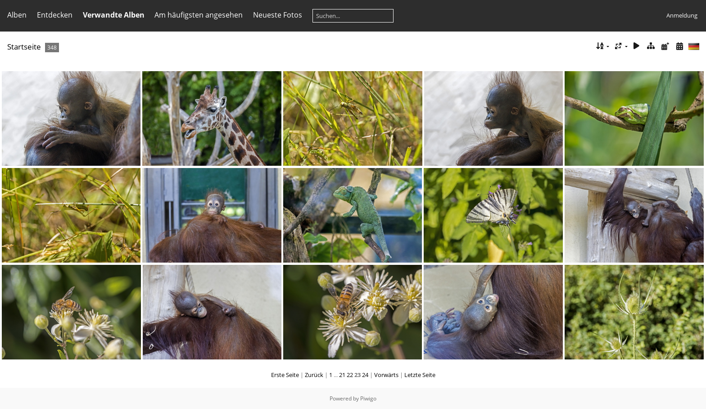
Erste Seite (285, 375)
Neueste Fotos (277, 15)
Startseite (24, 46)
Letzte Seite (419, 375)
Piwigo (368, 398)
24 (365, 375)
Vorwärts (386, 375)
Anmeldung (681, 15)
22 (350, 375)
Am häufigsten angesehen (198, 15)
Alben (17, 15)
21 (342, 375)
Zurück (314, 375)
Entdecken (54, 15)
